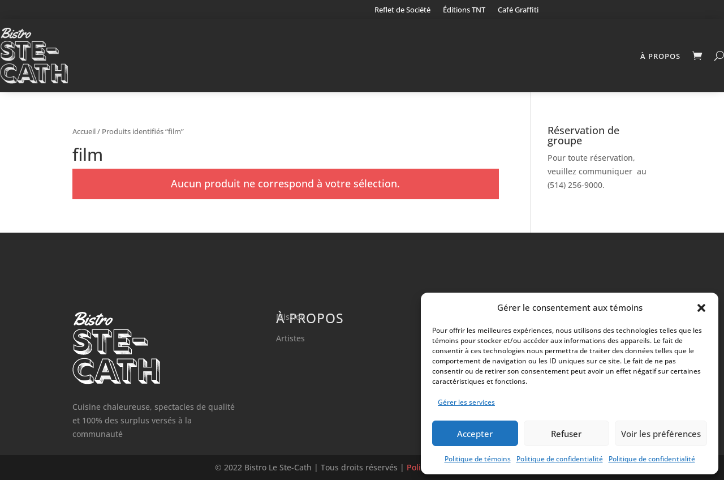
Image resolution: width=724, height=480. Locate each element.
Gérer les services (466, 402)
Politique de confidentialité (559, 459)
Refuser (566, 433)
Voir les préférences (661, 433)
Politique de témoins (478, 459)
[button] (701, 308)
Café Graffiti (518, 10)
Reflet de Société (402, 10)
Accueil (84, 131)
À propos (660, 56)
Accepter (475, 433)
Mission (290, 316)
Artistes (290, 338)
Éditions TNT (464, 10)
